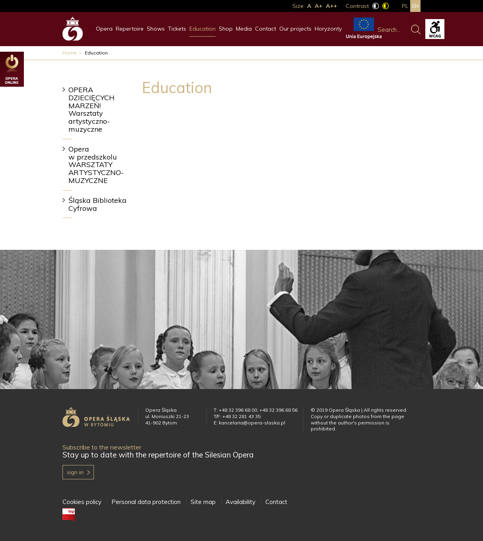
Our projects (295, 28)
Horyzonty (328, 28)
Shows (156, 28)
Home (69, 53)
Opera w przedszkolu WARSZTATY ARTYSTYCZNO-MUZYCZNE (96, 164)
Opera (104, 28)
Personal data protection (146, 502)
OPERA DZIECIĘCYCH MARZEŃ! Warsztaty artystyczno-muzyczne (91, 109)
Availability (240, 502)
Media (244, 28)
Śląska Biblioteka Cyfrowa (97, 204)
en (415, 6)
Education (202, 28)
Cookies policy (81, 502)
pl (405, 6)
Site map (203, 502)
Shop (226, 28)
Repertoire (130, 28)
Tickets (177, 28)
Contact (265, 28)
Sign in (75, 472)
